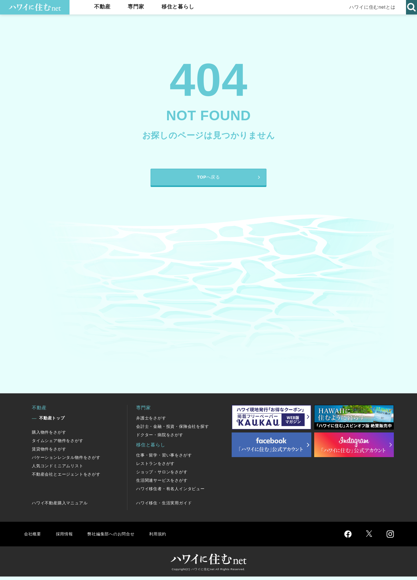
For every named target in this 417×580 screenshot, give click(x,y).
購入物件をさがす (49, 435)
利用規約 (164, 537)
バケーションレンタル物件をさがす (66, 461)
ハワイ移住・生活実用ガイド (164, 506)
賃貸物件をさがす (49, 452)
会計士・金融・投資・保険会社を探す (172, 430)
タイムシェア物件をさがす (57, 444)
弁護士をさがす (151, 421)
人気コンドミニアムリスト (57, 469)
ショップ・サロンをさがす (162, 475)
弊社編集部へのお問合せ (115, 537)
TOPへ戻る (208, 179)
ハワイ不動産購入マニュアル (59, 506)
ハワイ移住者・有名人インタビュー (170, 492)
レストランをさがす (155, 467)
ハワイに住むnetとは (371, 7)
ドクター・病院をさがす (159, 438)
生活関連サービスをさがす (162, 483)
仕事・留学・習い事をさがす (164, 458)
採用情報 (65, 537)
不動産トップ (52, 421)
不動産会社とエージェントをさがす (66, 477)
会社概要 (33, 537)
